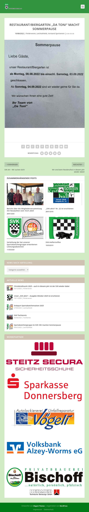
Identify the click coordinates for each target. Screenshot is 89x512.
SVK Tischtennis (20, 315)
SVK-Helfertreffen (53, 242)
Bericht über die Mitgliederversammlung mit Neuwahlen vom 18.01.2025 (24, 209)
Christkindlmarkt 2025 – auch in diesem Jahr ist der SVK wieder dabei (41, 286)
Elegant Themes (39, 506)
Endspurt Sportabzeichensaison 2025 (29, 305)
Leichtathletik (42, 33)
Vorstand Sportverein (56, 33)
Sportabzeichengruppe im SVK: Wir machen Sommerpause (37, 325)
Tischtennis (27, 318)
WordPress (63, 506)
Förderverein (31, 33)
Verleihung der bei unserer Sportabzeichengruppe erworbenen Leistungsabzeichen (22, 244)
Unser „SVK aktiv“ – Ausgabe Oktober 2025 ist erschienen (37, 296)
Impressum (37, 509)
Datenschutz (48, 509)
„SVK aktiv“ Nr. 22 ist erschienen (60, 208)
